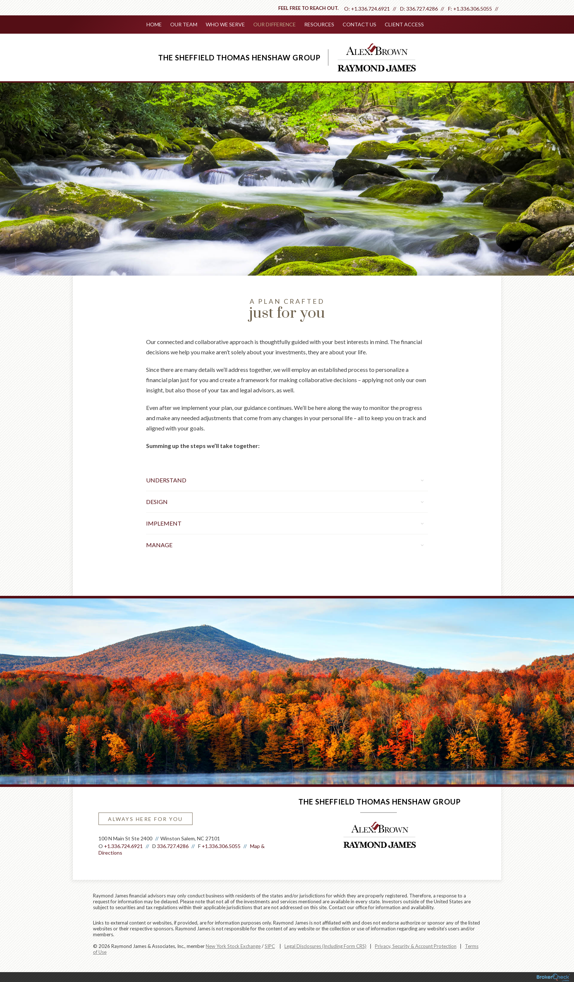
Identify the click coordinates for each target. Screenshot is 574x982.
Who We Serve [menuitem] (225, 24)
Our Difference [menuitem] (274, 24)
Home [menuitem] (155, 24)
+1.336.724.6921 (370, 8)
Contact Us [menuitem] (359, 24)
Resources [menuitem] (319, 24)
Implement (285, 522)
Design (285, 500)
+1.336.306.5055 (472, 8)
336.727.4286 (422, 8)
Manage (285, 544)
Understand (285, 479)
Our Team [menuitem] (184, 24)
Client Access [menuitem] (403, 24)
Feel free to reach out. (308, 8)
